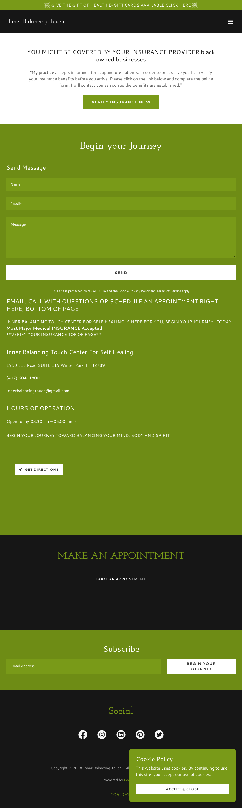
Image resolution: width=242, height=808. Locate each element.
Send (121, 272)
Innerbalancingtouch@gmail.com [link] (38, 390)
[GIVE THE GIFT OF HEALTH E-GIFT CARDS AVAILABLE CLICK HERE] (121, 5)
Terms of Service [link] (169, 291)
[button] (230, 21)
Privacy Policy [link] (139, 291)
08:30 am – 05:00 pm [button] (51, 421)
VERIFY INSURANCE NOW (121, 102)
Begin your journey (201, 666)
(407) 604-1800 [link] (23, 378)
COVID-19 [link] (121, 794)
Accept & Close (182, 789)
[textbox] (121, 184)
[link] (36, 21)
